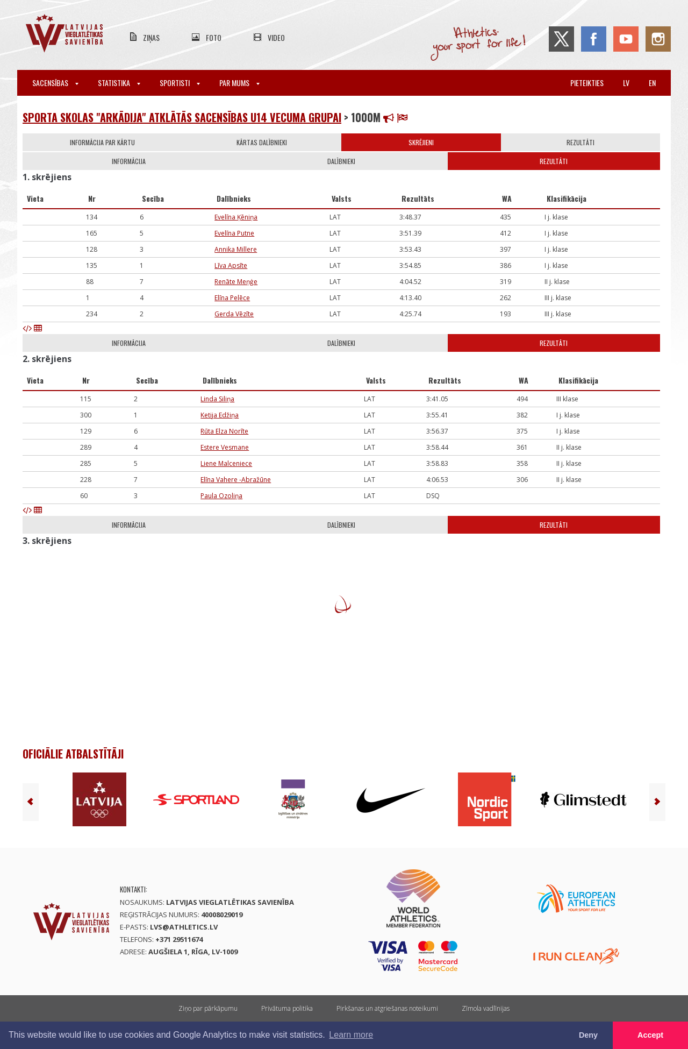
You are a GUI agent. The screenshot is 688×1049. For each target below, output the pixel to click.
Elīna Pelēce (232, 297)
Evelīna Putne (234, 233)
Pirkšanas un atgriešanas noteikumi (387, 1008)
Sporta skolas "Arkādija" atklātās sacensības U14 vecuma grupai (182, 117)
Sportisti (180, 82)
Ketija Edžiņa (219, 415)
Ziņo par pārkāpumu (208, 1008)
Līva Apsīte (230, 265)
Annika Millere (235, 249)
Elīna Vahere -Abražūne (235, 479)
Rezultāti (580, 142)
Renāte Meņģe (235, 281)
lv (626, 82)
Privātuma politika (287, 1008)
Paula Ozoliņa (221, 495)
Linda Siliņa (217, 398)
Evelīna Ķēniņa (235, 217)
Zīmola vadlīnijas (486, 1008)
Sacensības (55, 82)
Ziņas (151, 37)
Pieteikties (587, 82)
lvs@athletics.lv (184, 927)
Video (276, 37)
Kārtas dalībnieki (261, 142)
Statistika (119, 82)
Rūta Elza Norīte (224, 431)
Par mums (239, 82)
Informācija (129, 161)
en (652, 82)
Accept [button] (650, 1035)
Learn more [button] (351, 1034)
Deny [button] (588, 1035)
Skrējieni (421, 142)
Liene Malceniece (226, 463)
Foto (213, 37)
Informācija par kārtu (102, 142)
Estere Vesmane (224, 447)
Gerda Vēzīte (234, 313)
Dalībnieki (341, 161)
